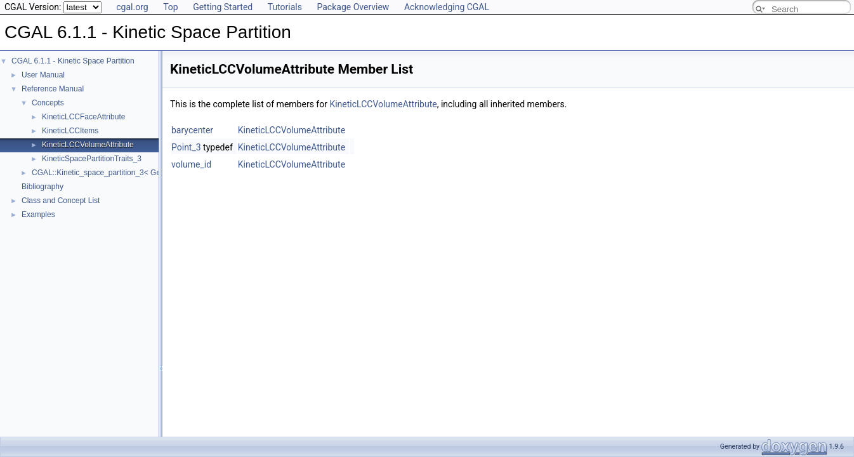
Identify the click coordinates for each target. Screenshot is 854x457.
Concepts (48, 102)
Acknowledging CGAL (446, 7)
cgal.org (132, 7)
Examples (38, 214)
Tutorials (285, 7)
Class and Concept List (61, 200)
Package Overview (353, 7)
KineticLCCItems (70, 130)
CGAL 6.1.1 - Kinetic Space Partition (73, 60)
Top (170, 7)
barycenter (192, 130)
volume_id (191, 164)
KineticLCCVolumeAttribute (88, 144)
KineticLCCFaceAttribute (83, 116)
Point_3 (186, 147)
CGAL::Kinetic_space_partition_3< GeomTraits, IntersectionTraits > (145, 172)
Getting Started (223, 7)
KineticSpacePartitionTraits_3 (91, 158)
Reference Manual (53, 88)
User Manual (43, 74)
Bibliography (42, 186)
